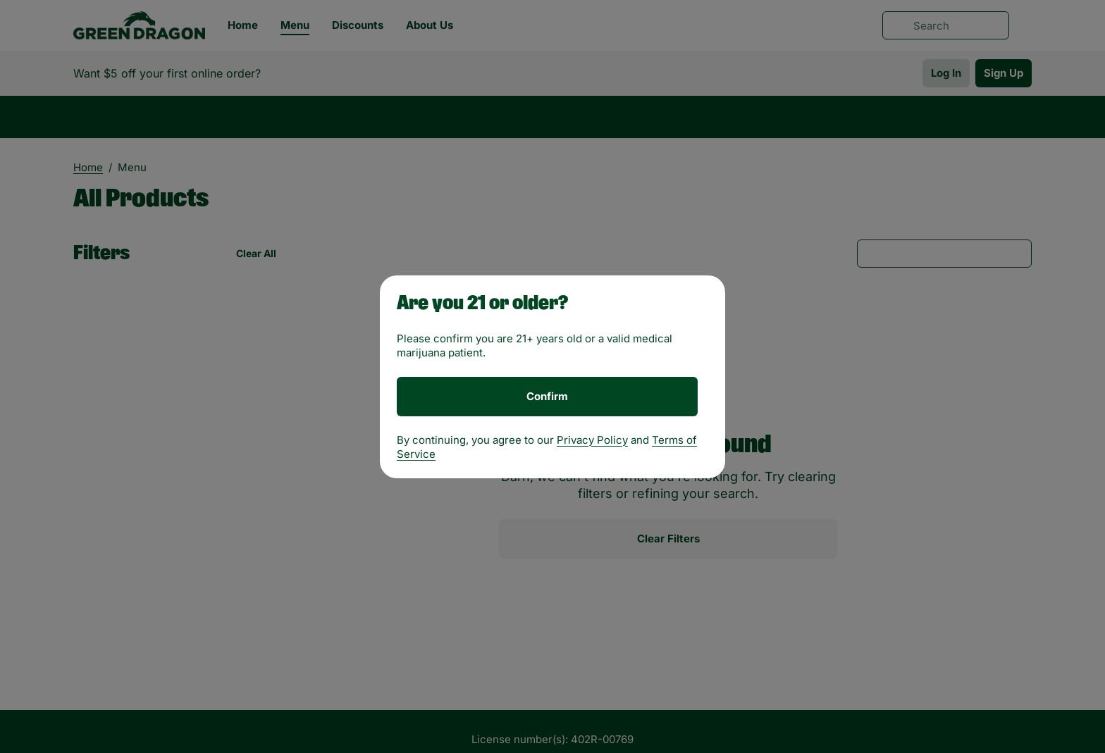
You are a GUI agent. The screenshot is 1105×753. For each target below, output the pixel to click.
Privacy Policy (592, 440)
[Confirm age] (547, 396)
